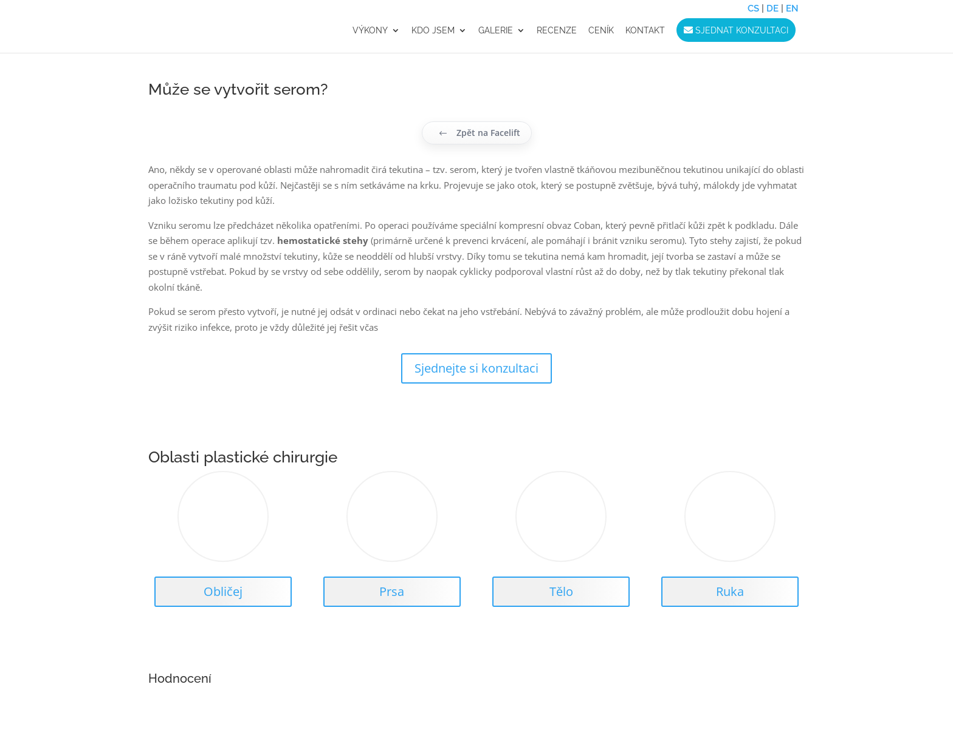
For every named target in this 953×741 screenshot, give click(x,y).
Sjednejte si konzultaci (476, 368)
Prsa (391, 591)
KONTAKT (645, 30)
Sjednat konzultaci (736, 30)
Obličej (223, 591)
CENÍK (601, 30)
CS (753, 8)
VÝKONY (370, 30)
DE (772, 8)
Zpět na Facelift (479, 132)
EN (792, 8)
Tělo (561, 591)
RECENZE (557, 30)
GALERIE (495, 30)
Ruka (730, 591)
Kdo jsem (433, 30)
